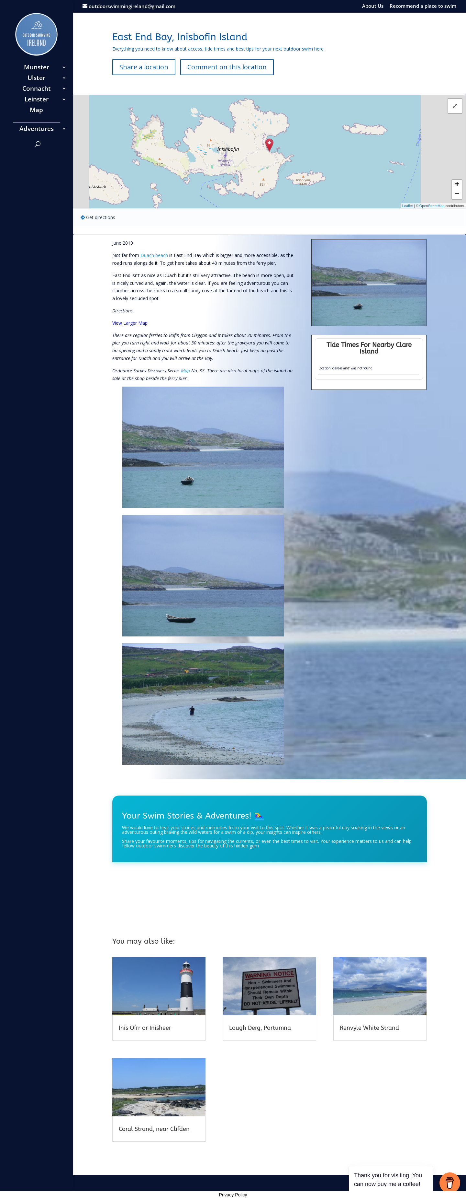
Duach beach (154, 255)
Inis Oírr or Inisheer (145, 1027)
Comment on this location (227, 67)
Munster (36, 68)
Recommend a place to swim (423, 6)
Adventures (36, 129)
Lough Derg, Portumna (260, 1027)
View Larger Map (130, 323)
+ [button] (457, 185)
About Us (372, 6)
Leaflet (407, 206)
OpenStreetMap (432, 206)
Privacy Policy (233, 1194)
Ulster (36, 79)
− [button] (457, 194)
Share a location (143, 67)
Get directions (100, 217)
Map (36, 111)
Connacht (36, 89)
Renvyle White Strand (369, 1027)
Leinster (37, 100)
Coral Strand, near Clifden (154, 1129)
